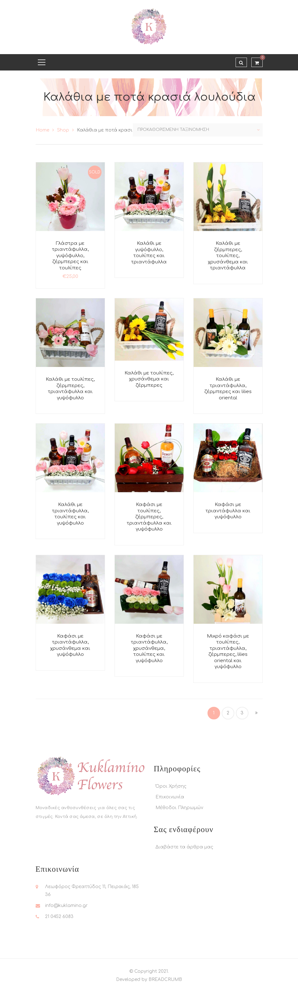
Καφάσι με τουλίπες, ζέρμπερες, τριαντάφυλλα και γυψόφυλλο (149, 517)
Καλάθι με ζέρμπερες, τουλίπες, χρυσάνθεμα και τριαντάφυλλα (228, 256)
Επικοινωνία (169, 797)
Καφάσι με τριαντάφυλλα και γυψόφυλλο (228, 511)
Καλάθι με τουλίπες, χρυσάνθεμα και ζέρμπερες (149, 379)
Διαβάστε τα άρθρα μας (184, 847)
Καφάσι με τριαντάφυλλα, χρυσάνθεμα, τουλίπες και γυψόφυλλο (149, 648)
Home (42, 130)
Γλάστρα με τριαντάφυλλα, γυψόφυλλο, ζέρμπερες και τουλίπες (70, 256)
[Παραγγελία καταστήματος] (198, 130)
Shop (63, 130)
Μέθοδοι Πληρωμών (179, 807)
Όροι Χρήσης (170, 786)
